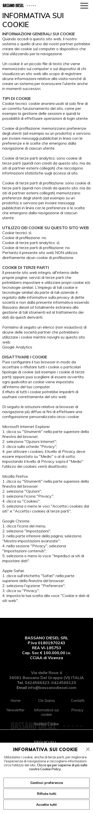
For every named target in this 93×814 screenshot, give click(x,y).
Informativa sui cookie (46, 712)
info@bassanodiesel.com (52, 687)
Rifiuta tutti (46, 793)
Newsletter (16, 710)
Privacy (77, 710)
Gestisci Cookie (46, 724)
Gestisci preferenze (46, 782)
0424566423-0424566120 (50, 682)
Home (16, 700)
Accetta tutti (46, 804)
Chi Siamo (46, 700)
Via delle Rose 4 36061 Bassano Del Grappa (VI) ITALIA (46, 675)
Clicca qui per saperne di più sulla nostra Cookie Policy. (58, 767)
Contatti (77, 700)
